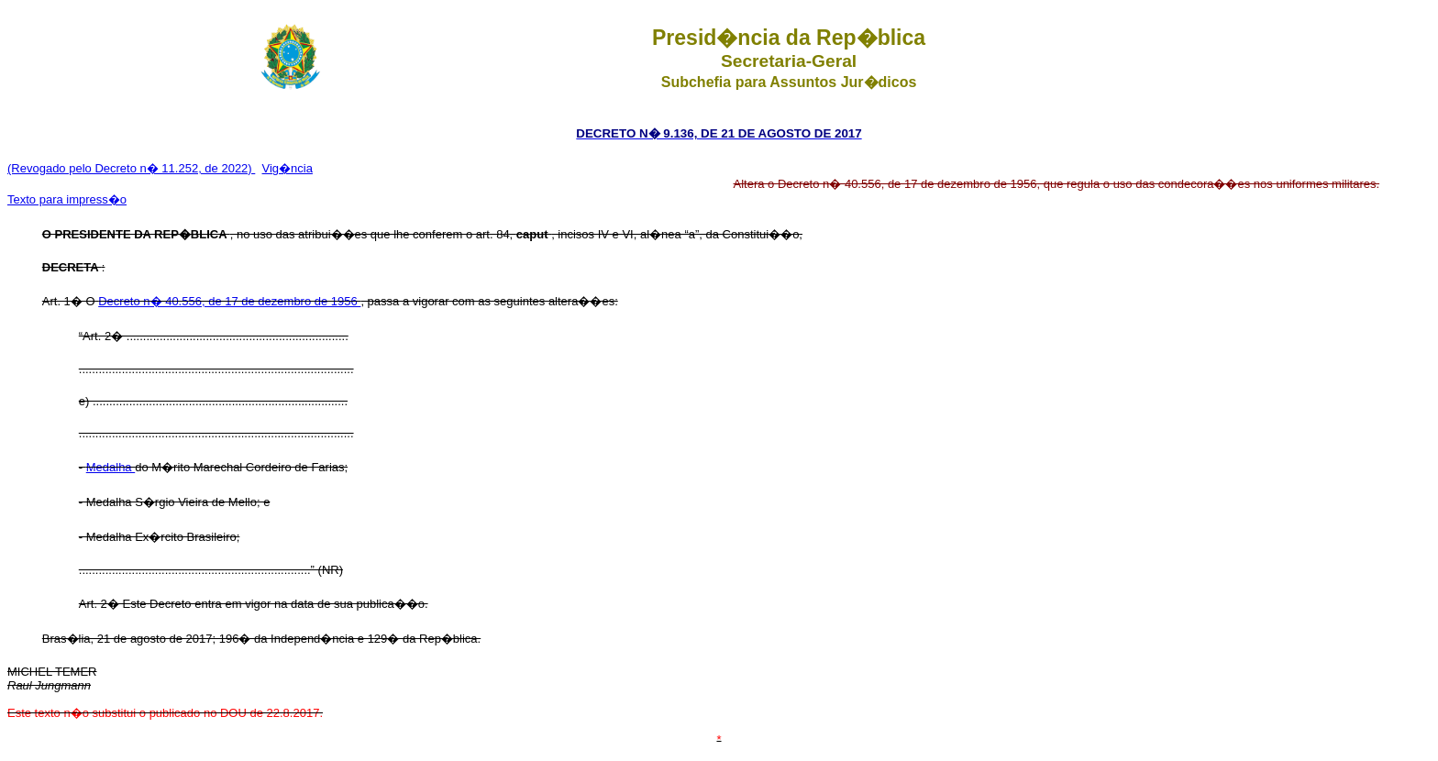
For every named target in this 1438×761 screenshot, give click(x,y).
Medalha (110, 467)
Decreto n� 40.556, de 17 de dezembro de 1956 (229, 301)
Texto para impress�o (67, 199)
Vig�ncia (287, 168)
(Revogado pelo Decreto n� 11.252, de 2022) (131, 168)
